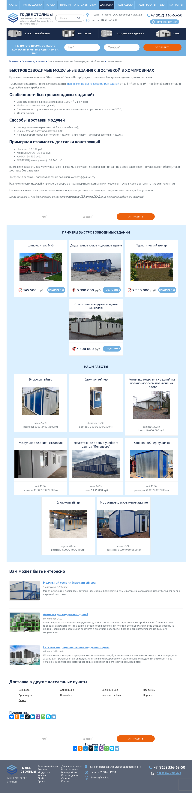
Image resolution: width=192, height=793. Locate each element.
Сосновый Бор (110, 689)
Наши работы (69, 772)
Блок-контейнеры (48, 766)
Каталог (51, 4)
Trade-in (65, 4)
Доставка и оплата (71, 766)
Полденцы (149, 689)
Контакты (176, 4)
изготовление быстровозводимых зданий (93, 83)
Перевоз (148, 695)
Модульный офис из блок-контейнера (69, 582)
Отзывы (65, 778)
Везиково (24, 689)
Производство (32, 4)
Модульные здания (44, 774)
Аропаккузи (25, 695)
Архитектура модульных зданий (65, 614)
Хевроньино (67, 689)
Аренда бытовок (85, 4)
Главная (13, 4)
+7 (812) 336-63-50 (166, 15)
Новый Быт (66, 695)
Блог (163, 4)
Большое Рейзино (112, 695)
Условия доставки (33, 61)
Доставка (106, 4)
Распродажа (125, 4)
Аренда (42, 781)
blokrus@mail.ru (100, 777)
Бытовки (42, 769)
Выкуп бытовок (70, 769)
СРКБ (41, 778)
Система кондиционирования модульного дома (76, 647)
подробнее (56, 289)
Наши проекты (146, 4)
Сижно (22, 700)
